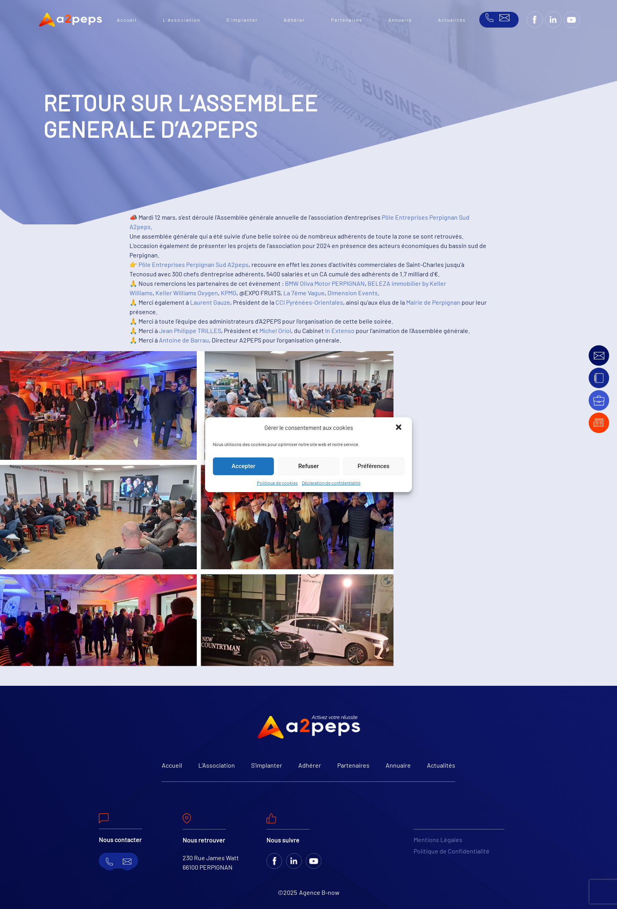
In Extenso (340, 330)
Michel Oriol (275, 330)
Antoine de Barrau (184, 340)
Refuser (308, 466)
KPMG (228, 292)
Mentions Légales (438, 839)
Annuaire (400, 19)
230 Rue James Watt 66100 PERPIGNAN (211, 862)
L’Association (181, 19)
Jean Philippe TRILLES (190, 330)
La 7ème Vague (304, 292)
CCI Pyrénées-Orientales (309, 302)
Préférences (374, 466)
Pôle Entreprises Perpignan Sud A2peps (194, 264)
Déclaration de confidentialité (331, 482)
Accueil (127, 19)
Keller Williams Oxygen (186, 292)
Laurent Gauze (210, 302)
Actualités (452, 19)
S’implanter (242, 19)
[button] (399, 428)
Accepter (243, 466)
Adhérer (294, 19)
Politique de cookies (277, 482)
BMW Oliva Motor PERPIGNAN (325, 283)
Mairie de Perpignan (433, 302)
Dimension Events (352, 292)
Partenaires (346, 19)
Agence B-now (319, 892)
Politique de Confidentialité (452, 851)
